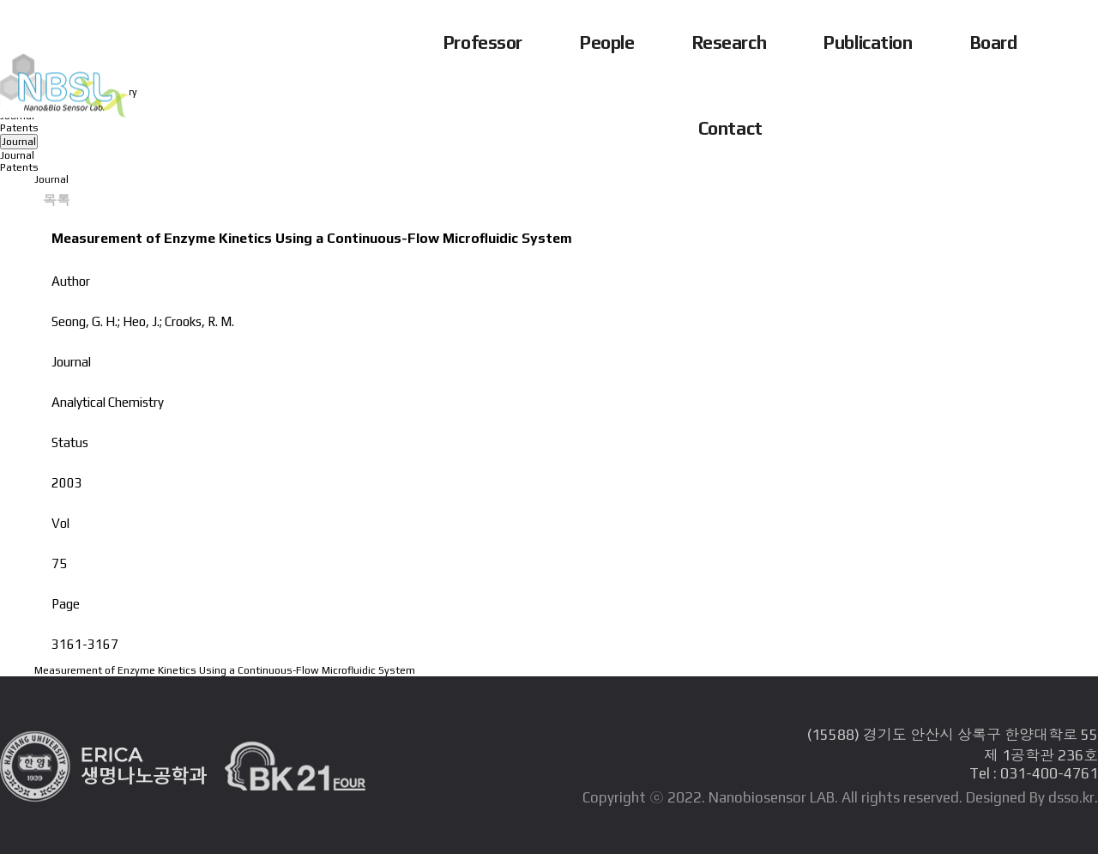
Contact (730, 128)
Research (729, 42)
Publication (868, 42)
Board (993, 42)
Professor (482, 42)
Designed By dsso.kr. (1032, 797)
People (607, 42)
